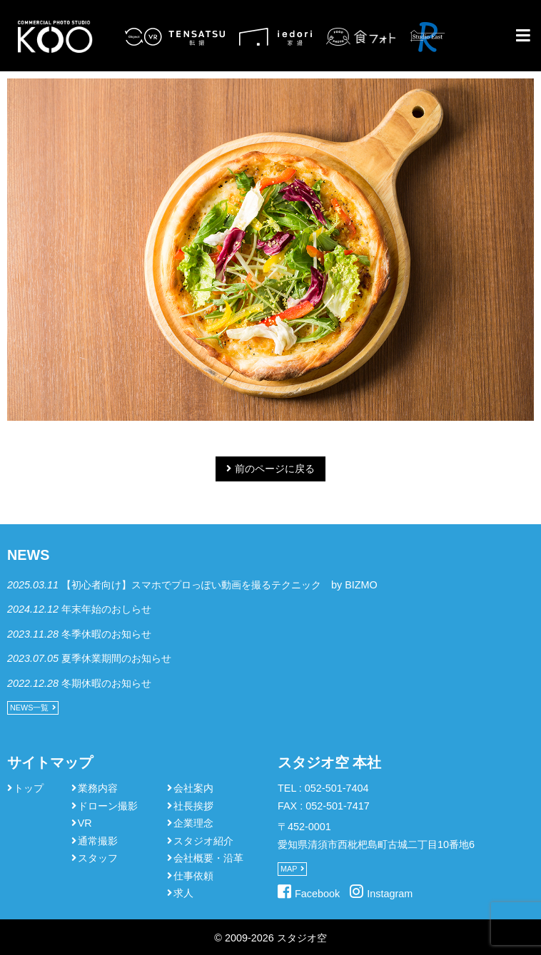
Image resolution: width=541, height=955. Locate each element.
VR (85, 823)
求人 (183, 893)
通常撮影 (98, 841)
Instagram (390, 893)
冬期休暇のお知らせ (106, 683)
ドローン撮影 (108, 806)
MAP (288, 868)
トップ (29, 788)
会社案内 (193, 788)
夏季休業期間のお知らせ (116, 658)
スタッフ (98, 858)
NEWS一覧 (29, 707)
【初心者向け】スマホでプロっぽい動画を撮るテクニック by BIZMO (219, 585)
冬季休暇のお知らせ (106, 634)
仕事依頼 (193, 876)
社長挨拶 (193, 806)
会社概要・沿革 (208, 858)
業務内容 (98, 788)
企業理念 (193, 823)
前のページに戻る (275, 468)
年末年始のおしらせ (106, 609)
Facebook (317, 893)
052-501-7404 (337, 788)
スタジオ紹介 (203, 841)
